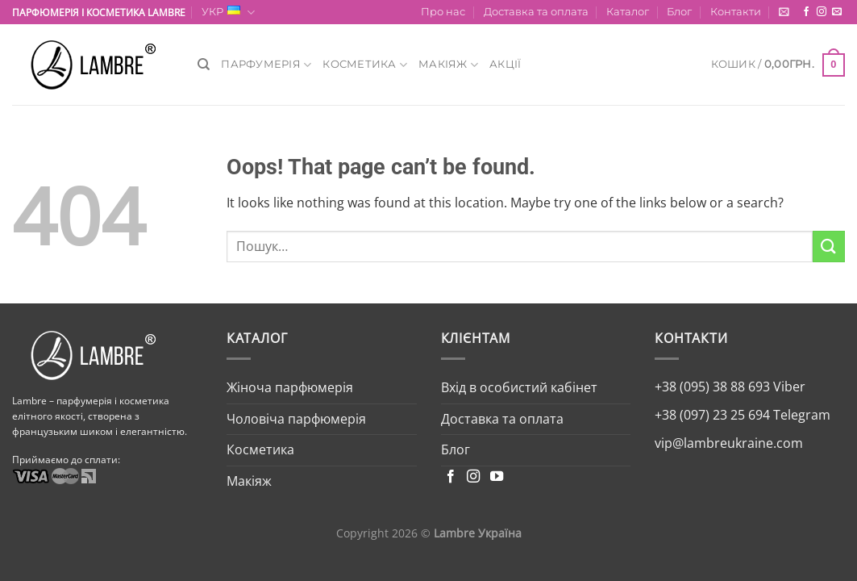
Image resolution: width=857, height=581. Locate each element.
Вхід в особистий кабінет (519, 387)
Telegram (800, 415)
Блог (679, 12)
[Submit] (829, 246)
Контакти (735, 12)
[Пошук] (204, 64)
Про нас (443, 12)
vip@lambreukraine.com (729, 443)
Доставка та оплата (536, 12)
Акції (505, 64)
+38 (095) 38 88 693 (712, 386)
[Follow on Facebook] (806, 12)
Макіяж (448, 65)
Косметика (364, 65)
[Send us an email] (837, 12)
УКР (228, 12)
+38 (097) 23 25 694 (712, 415)
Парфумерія (266, 65)
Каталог (627, 12)
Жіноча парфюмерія (290, 387)
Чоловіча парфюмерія (296, 419)
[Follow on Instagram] (821, 12)
